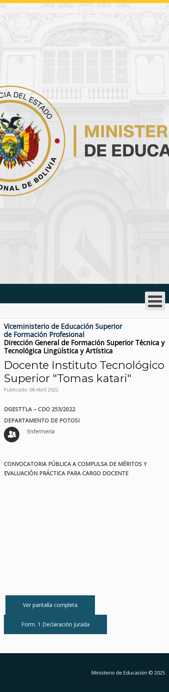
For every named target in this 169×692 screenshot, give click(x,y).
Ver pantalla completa (50, 605)
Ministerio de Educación (119, 672)
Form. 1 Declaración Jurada (55, 624)
